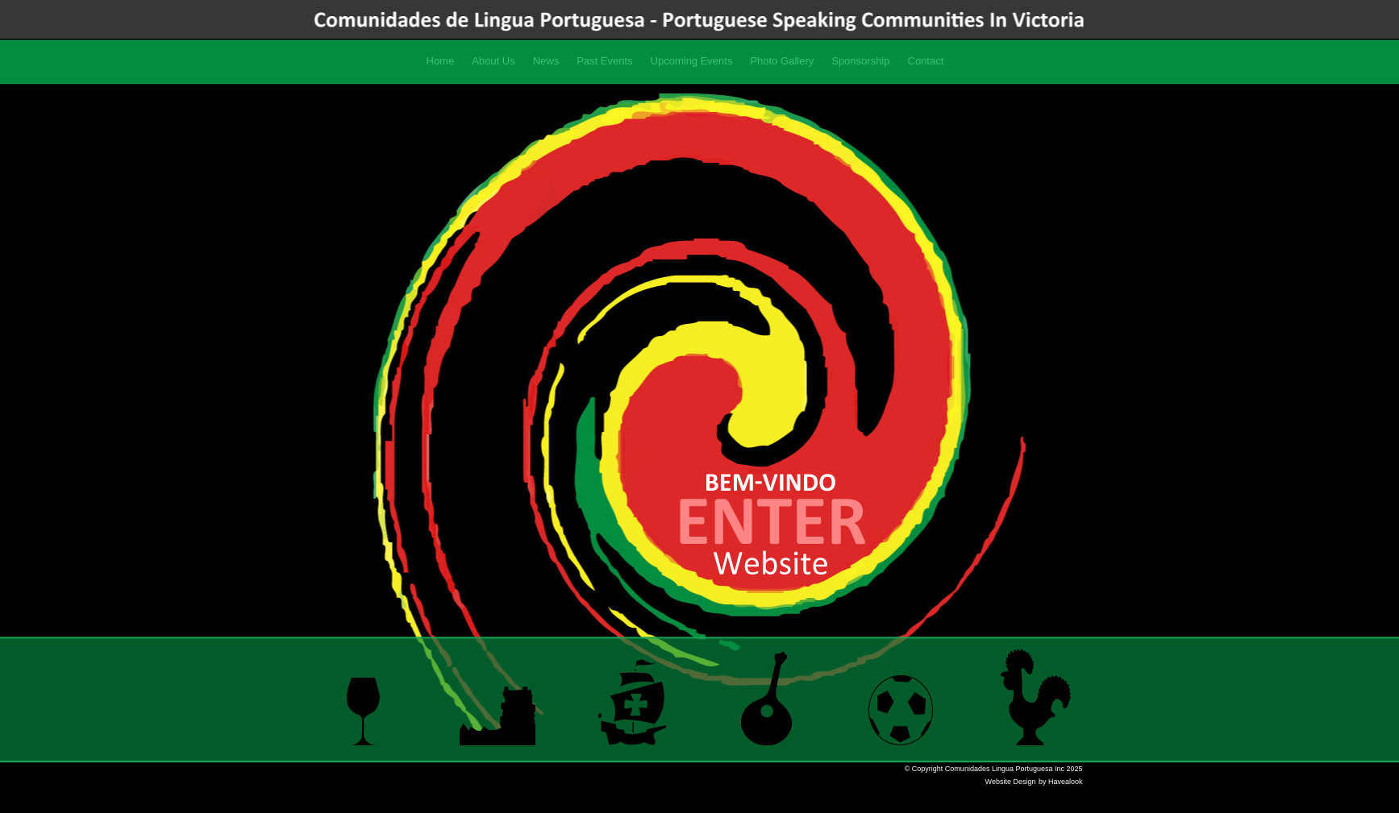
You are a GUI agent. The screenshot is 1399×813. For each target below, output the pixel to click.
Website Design (1010, 782)
